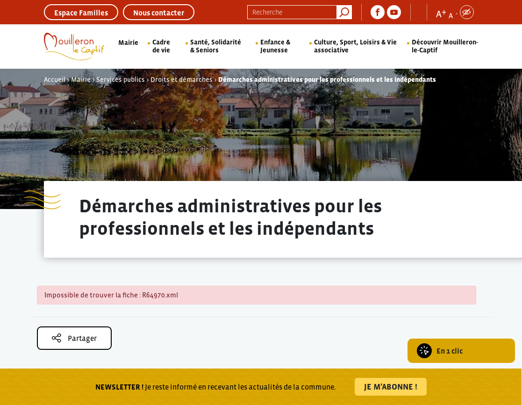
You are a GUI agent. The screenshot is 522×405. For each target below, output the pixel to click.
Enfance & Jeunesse (275, 46)
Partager (74, 337)
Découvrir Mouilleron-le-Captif (445, 46)
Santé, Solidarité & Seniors (215, 46)
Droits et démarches (181, 79)
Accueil (54, 79)
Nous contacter (158, 12)
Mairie (128, 42)
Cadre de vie (161, 46)
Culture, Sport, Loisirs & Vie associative (355, 46)
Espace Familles (81, 12)
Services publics (120, 79)
